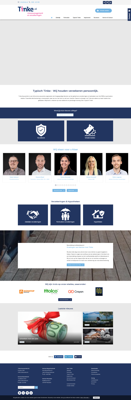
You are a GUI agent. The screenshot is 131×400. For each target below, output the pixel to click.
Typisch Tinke (70, 374)
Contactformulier (71, 383)
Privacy (93, 383)
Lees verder (76, 342)
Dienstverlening (95, 370)
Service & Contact (71, 378)
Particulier (69, 372)
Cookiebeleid (94, 380)
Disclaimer (93, 382)
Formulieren (94, 372)
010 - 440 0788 (47, 374)
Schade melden (70, 385)
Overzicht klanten (64, 299)
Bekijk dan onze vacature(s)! (65, 114)
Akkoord (96, 397)
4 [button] (62, 185)
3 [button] (60, 185)
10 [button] (75, 185)
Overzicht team (58, 190)
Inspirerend (69, 376)
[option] (14, 168)
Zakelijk (69, 370)
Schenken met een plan (29, 339)
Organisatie (71, 190)
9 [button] (73, 185)
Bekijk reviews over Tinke (74, 264)
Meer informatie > (84, 397)
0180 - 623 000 (35, 2)
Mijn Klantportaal (71, 380)
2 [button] (58, 185)
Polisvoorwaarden (95, 374)
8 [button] (71, 185)
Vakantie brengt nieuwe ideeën (97, 322)
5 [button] (64, 185)
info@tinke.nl (24, 2)
